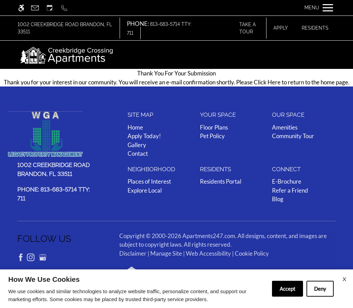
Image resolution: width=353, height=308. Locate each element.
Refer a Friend (290, 190)
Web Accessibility (208, 253)
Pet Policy (212, 136)
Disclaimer (133, 253)
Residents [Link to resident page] (315, 28)
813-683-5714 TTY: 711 (159, 28)
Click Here (267, 82)
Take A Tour (247, 28)
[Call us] (67, 8)
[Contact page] (38, 8)
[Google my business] (42, 256)
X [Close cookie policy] (344, 279)
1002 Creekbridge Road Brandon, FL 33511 (65, 28)
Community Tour (293, 136)
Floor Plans (214, 127)
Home (135, 127)
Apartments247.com (208, 235)
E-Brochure (286, 181)
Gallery (137, 144)
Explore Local (145, 190)
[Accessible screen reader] (24, 8)
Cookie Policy (252, 253)
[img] (66, 54)
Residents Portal (220, 181)
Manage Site (166, 253)
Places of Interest (149, 181)
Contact (138, 153)
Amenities (284, 127)
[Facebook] (21, 256)
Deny (320, 289)
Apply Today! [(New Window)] (144, 136)
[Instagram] (31, 256)
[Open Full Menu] (318, 8)
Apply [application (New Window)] (280, 28)
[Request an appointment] (52, 8)
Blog (277, 199)
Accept (287, 289)
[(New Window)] (55, 169)
